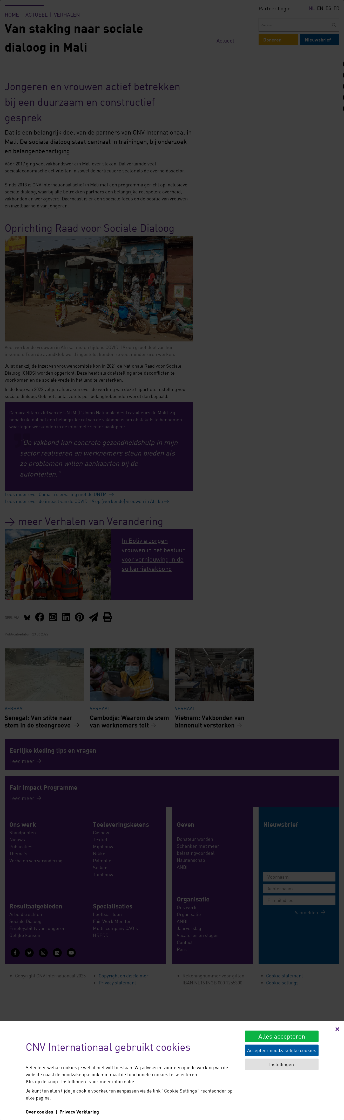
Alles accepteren (281, 1036)
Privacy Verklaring (79, 1112)
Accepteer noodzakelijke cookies (281, 1050)
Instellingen (281, 1064)
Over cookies (39, 1112)
